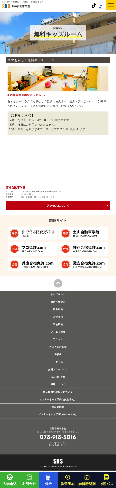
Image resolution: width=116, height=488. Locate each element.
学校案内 (58, 324)
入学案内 (58, 316)
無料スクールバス (58, 369)
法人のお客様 (58, 377)
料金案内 (58, 309)
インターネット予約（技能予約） (58, 399)
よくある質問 (58, 332)
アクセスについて (58, 205)
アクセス (58, 339)
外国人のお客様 (58, 347)
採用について (58, 384)
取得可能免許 (58, 301)
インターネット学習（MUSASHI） (58, 414)
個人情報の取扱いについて (58, 392)
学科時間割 (58, 407)
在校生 (58, 354)
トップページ (58, 294)
